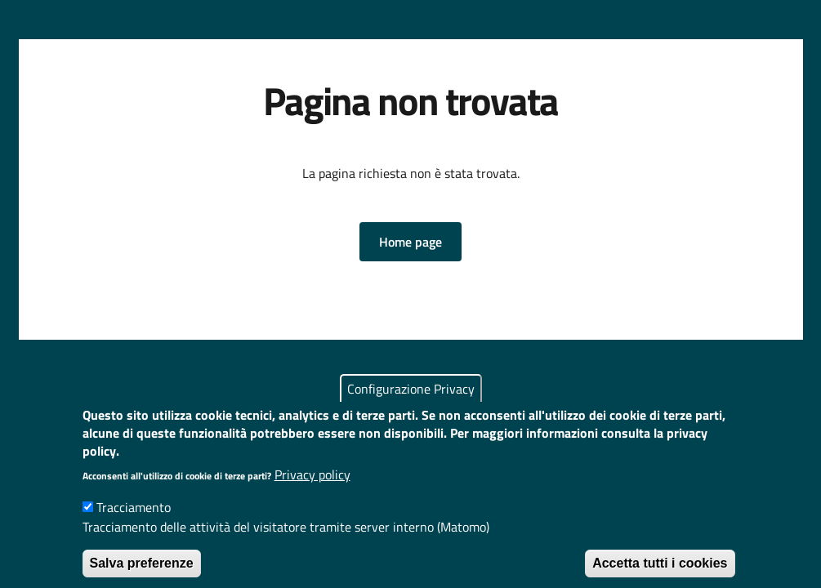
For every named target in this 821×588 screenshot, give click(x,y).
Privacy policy (312, 487)
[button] (410, 241)
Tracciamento (133, 519)
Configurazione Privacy (411, 401)
